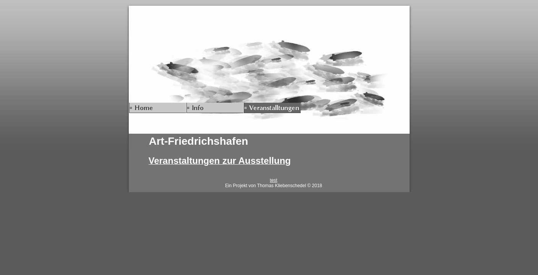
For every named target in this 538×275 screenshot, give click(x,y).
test (273, 180)
